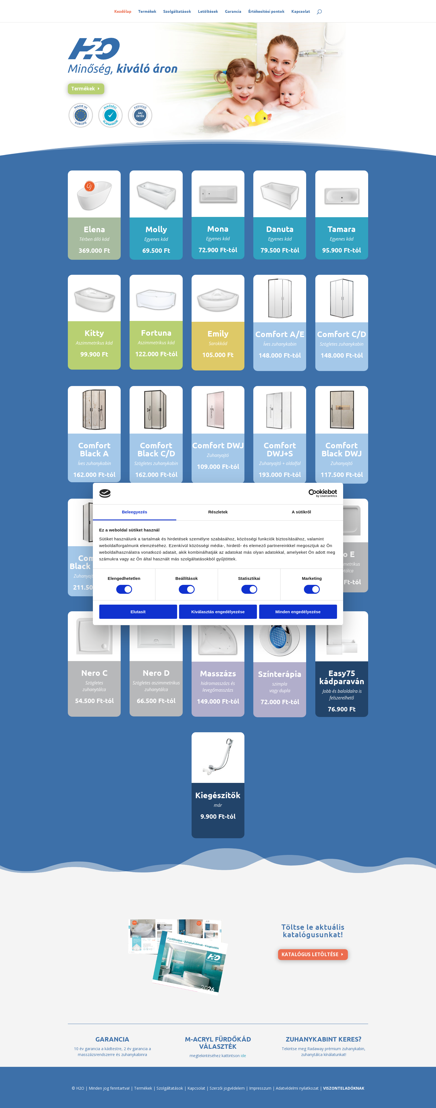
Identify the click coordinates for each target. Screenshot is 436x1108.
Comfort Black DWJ (341, 449)
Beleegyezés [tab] (134, 512)
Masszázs (218, 673)
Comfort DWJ (218, 445)
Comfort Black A (94, 449)
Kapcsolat (300, 11)
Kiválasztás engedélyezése (218, 611)
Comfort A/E (279, 334)
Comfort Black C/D (156, 449)
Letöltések (208, 11)
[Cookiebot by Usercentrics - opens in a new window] (312, 493)
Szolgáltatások (177, 11)
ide (243, 1055)
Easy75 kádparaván (341, 677)
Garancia (233, 11)
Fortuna (156, 333)
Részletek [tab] (218, 512)
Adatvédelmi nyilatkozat (297, 1088)
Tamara (342, 229)
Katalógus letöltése (309, 954)
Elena (94, 229)
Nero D (156, 673)
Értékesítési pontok (266, 11)
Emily (218, 333)
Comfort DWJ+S (280, 449)
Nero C (94, 673)
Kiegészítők (218, 795)
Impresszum (260, 1088)
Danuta (280, 229)
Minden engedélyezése (298, 611)
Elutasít (137, 611)
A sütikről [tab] (301, 512)
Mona (218, 229)
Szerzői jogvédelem (227, 1088)
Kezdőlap (122, 11)
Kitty (94, 333)
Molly (156, 229)
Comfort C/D (341, 334)
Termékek (147, 11)
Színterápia (279, 674)
